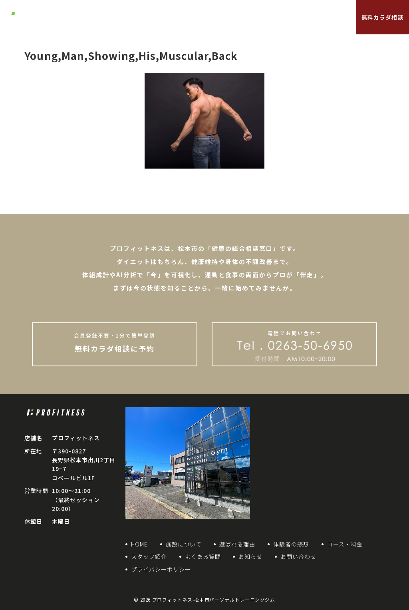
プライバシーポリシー (161, 569)
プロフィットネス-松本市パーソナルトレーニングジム (213, 599)
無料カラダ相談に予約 (115, 342)
